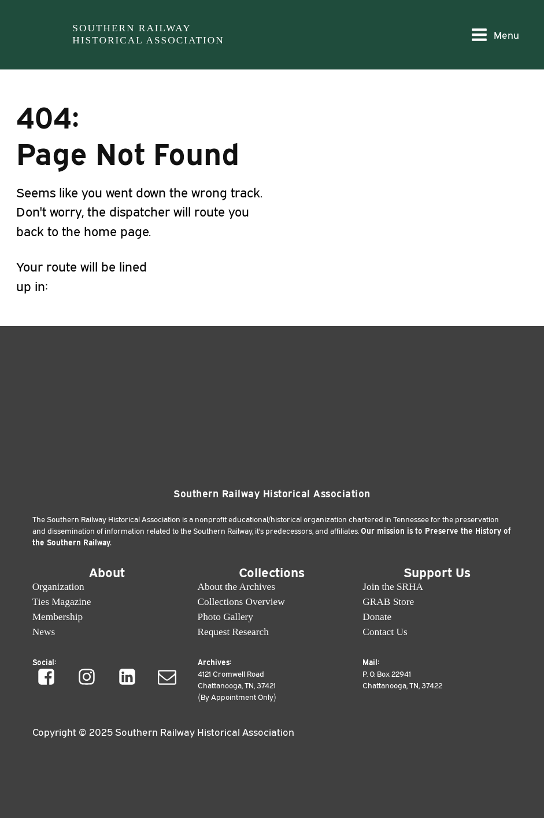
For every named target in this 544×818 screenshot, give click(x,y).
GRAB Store (388, 601)
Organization (58, 586)
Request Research (233, 631)
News (43, 631)
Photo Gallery (225, 616)
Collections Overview (241, 601)
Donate (376, 616)
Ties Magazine (61, 601)
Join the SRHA (392, 586)
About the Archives (236, 586)
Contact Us (384, 631)
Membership (57, 616)
